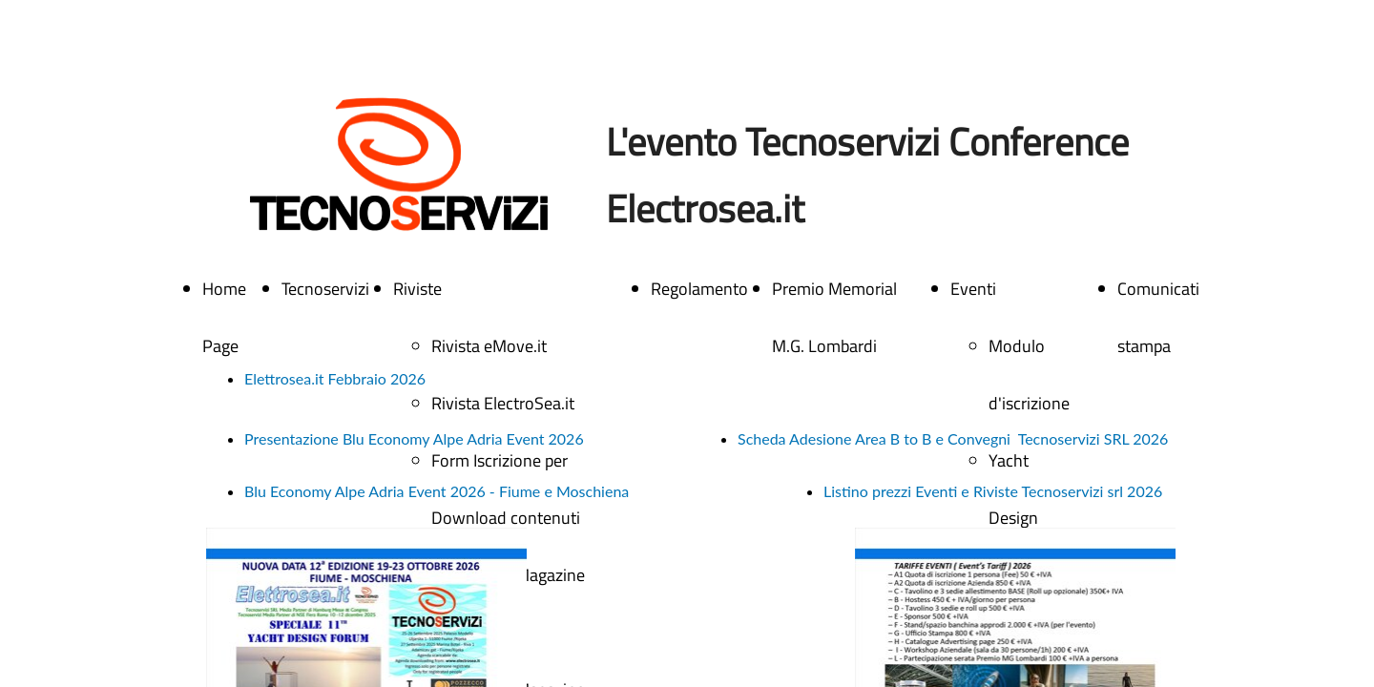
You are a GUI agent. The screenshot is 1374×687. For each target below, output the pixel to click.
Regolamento (699, 289)
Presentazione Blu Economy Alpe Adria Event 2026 (414, 438)
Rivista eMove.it (489, 346)
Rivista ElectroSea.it (502, 403)
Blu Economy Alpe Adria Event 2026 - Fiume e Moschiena (436, 491)
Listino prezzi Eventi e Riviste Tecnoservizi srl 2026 (992, 491)
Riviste (417, 289)
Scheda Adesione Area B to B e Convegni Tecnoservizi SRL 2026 (953, 438)
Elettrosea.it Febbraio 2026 (335, 378)
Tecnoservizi (325, 289)
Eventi (973, 289)
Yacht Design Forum (1013, 518)
